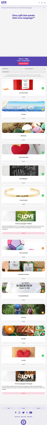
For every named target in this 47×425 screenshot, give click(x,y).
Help (9, 408)
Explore (23, 233)
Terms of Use (17, 416)
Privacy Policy (23, 416)
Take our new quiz (23, 63)
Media (23, 408)
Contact (38, 408)
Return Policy (29, 416)
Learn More (30, 7)
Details (23, 97)
